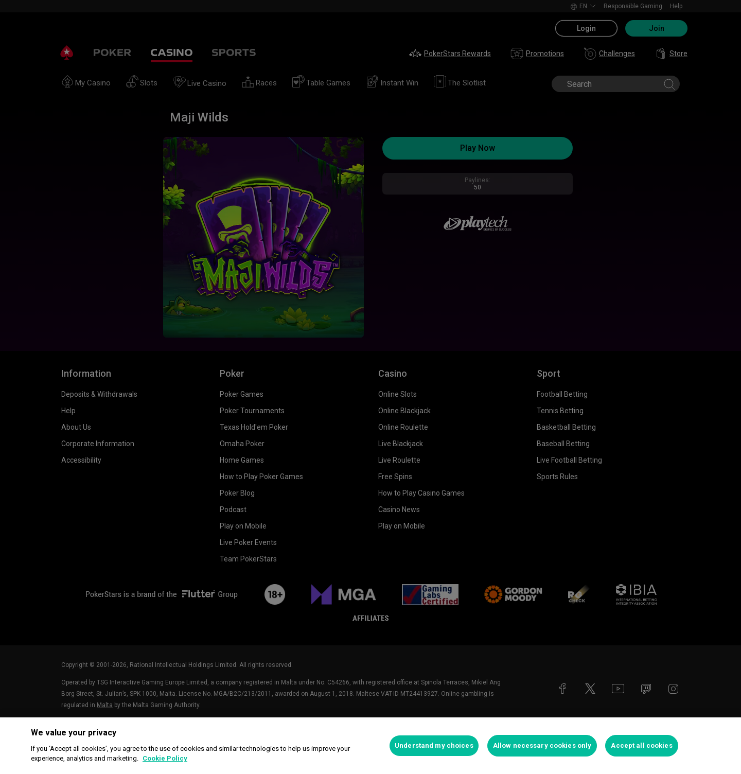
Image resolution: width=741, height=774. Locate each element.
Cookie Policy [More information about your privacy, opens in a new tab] (165, 758)
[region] (370, 745)
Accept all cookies (641, 745)
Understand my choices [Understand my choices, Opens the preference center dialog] (434, 745)
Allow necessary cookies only (542, 745)
